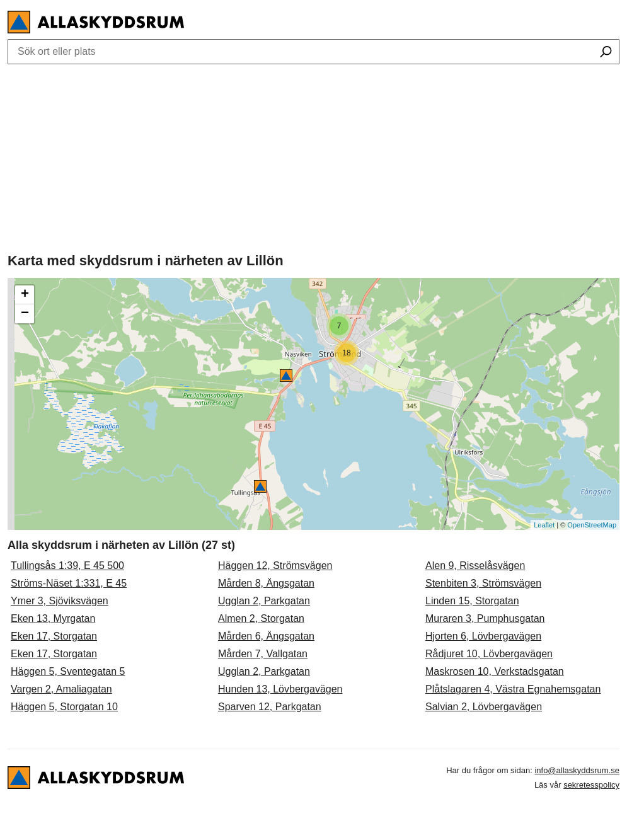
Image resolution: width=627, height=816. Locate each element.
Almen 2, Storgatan (261, 618)
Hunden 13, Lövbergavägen (280, 689)
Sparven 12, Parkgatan (269, 706)
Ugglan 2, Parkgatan (264, 600)
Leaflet (544, 525)
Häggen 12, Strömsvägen (275, 565)
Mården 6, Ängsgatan (266, 636)
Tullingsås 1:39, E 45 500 (67, 565)
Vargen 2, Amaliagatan (61, 689)
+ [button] (25, 294)
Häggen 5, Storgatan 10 (64, 706)
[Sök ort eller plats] (606, 53)
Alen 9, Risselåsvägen (475, 565)
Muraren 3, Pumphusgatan (484, 618)
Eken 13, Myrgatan (53, 618)
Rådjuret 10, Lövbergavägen (489, 653)
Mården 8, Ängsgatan (266, 583)
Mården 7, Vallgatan (263, 653)
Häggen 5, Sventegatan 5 (68, 671)
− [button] (25, 313)
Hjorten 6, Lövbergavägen (483, 636)
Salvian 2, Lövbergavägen (483, 706)
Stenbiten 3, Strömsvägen (483, 583)
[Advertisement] (313, 155)
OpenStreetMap (591, 525)
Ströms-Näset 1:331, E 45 (69, 583)
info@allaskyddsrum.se (576, 770)
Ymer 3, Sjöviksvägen (59, 600)
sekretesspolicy (591, 785)
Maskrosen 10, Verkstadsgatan (494, 671)
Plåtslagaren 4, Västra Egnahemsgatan (513, 689)
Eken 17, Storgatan (54, 636)
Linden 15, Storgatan (472, 600)
